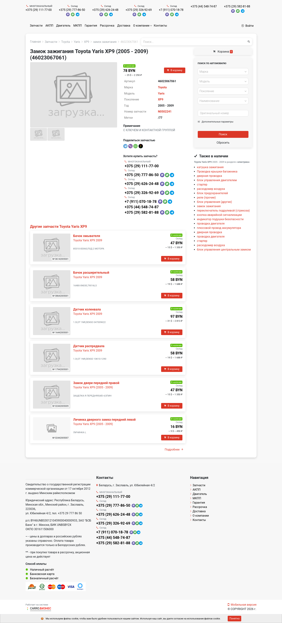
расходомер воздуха (211, 189)
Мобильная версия (242, 604)
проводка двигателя (211, 223)
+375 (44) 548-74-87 (204, 6)
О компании (141, 25)
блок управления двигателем (217, 180)
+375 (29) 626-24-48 (105, 10)
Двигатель (63, 25)
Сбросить (223, 142)
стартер (202, 184)
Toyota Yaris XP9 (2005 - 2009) (93, 387)
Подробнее (174, 449)
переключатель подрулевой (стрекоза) (223, 210)
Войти (247, 25)
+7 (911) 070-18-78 (171, 10)
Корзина (223, 51)
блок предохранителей (212, 193)
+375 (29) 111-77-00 (39, 10)
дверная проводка (209, 176)
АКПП (49, 25)
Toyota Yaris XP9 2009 (87, 240)
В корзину (174, 70)
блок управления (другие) (214, 202)
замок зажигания (209, 206)
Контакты (160, 25)
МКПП (77, 25)
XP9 (160, 99)
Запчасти (36, 25)
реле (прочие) (206, 197)
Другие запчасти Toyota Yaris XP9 (58, 226)
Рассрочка (107, 25)
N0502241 (165, 111)
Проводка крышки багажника (217, 171)
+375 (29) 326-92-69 (139, 10)
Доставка (123, 25)
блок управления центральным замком (224, 249)
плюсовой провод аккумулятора (219, 228)
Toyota (162, 87)
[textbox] (222, 71)
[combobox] (223, 71)
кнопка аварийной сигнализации (219, 215)
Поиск (223, 134)
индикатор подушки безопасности (220, 219)
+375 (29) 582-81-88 (237, 6)
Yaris (161, 93)
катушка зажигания (210, 167)
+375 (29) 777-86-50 (72, 10)
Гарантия (91, 25)
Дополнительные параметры (215, 121)
